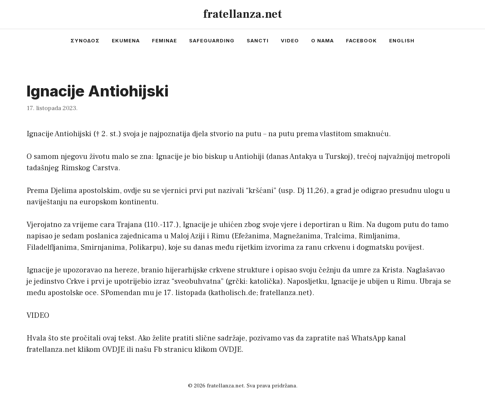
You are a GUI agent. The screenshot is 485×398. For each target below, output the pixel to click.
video (290, 40)
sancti (258, 40)
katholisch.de (233, 293)
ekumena (126, 40)
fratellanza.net (242, 14)
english (402, 40)
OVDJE (113, 349)
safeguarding (212, 40)
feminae (164, 40)
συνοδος (85, 40)
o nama (322, 40)
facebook (361, 40)
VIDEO (38, 315)
